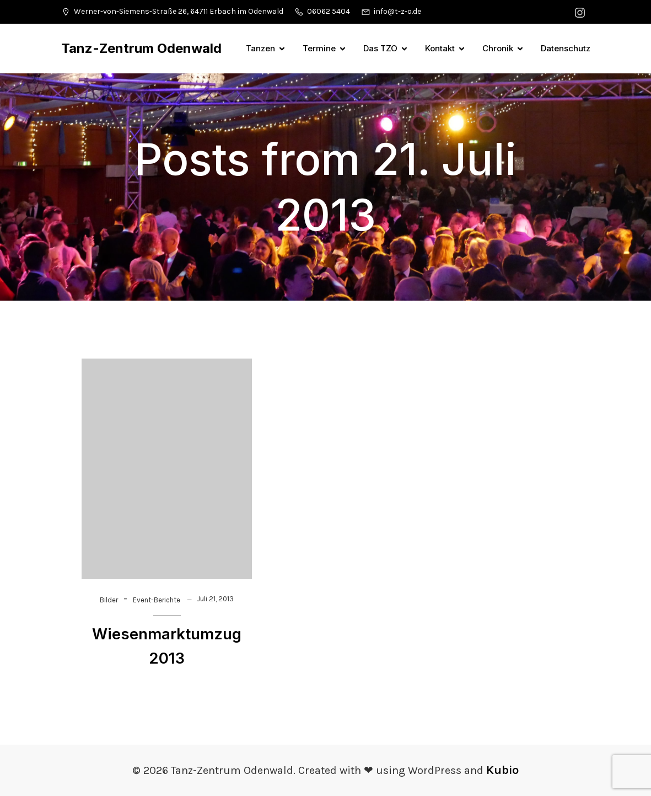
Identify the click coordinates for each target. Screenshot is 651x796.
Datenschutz (565, 48)
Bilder (109, 600)
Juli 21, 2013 (215, 599)
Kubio (502, 770)
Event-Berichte (156, 600)
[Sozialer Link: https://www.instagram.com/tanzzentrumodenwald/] (581, 12)
